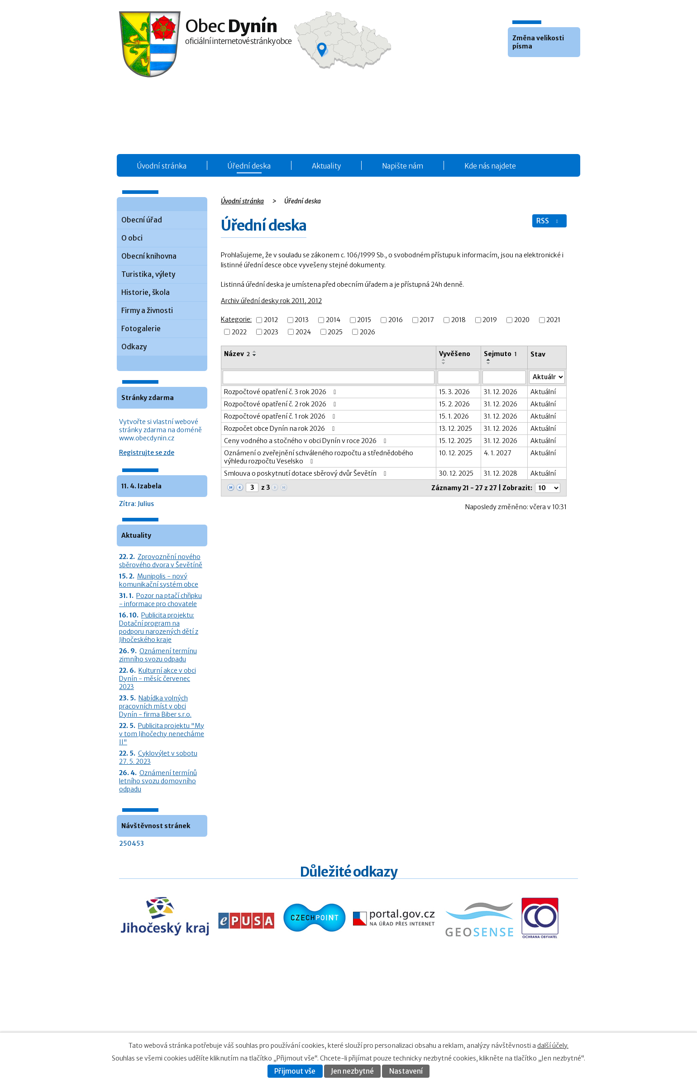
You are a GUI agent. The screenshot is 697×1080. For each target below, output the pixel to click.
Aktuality (326, 166)
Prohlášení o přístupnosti (489, 1023)
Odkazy (134, 346)
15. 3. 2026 (454, 392)
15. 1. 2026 (454, 416)
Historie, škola (145, 292)
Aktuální (543, 392)
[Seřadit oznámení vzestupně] (255, 351)
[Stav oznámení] (547, 377)
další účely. (552, 1045)
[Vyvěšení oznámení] (458, 377)
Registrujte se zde (146, 452)
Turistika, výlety (148, 274)
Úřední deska (249, 166)
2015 (364, 320)
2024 (303, 332)
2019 (489, 320)
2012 (271, 320)
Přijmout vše (294, 1071)
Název (237, 354)
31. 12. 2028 (500, 473)
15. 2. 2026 (454, 404)
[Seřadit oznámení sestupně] (255, 355)
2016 (395, 320)
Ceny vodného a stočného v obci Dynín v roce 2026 (306, 441)
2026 (367, 332)
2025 (335, 332)
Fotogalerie (141, 328)
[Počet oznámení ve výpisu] (547, 488)
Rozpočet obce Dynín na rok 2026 (281, 428)
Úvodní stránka (161, 166)
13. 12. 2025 (455, 428)
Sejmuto (500, 354)
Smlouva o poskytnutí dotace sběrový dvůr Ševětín (306, 473)
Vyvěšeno (454, 354)
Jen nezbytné (352, 1071)
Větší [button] (540, 70)
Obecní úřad (141, 220)
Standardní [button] (528, 70)
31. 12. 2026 (500, 392)
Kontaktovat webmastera (507, 1013)
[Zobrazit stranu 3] (252, 487)
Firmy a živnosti (147, 310)
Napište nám (402, 166)
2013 (302, 320)
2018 (458, 320)
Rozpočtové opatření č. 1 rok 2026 (281, 416)
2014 (333, 320)
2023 (270, 332)
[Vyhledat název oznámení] (328, 377)
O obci (132, 238)
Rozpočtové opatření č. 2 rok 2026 (281, 404)
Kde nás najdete (490, 166)
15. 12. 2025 (455, 441)
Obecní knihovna (149, 256)
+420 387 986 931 (169, 1019)
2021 (553, 320)
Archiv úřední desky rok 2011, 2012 (271, 301)
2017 (427, 320)
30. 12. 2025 (456, 473)
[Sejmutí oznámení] (504, 377)
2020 (522, 320)
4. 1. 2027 (497, 453)
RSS (548, 221)
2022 (239, 332)
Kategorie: (236, 319)
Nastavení (406, 1071)
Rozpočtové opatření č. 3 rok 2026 (281, 392)
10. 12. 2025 (456, 453)
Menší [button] (516, 70)
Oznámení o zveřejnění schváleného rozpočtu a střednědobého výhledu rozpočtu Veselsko (318, 457)
